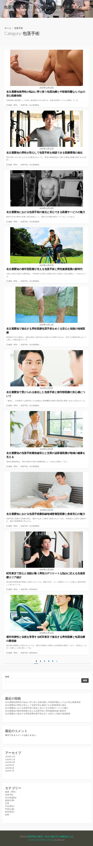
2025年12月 (10, 756)
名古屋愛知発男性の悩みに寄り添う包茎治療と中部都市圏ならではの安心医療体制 (42, 702)
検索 (7, 676)
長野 (7, 814)
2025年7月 (9, 770)
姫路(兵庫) (9, 800)
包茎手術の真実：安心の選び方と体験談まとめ (50, 836)
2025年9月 (9, 765)
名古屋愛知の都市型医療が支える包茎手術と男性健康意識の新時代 (35, 711)
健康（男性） (13, 105)
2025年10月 (10, 762)
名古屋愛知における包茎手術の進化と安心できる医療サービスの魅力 (36, 708)
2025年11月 (10, 759)
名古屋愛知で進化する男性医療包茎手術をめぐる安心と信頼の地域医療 (37, 713)
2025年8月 (9, 768)
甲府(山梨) (9, 809)
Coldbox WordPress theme (41, 839)
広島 (7, 803)
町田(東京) (33, 589)
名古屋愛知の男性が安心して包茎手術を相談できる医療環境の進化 (35, 705)
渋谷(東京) (9, 806)
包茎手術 (24, 105)
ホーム (8, 28)
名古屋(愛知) (34, 105)
